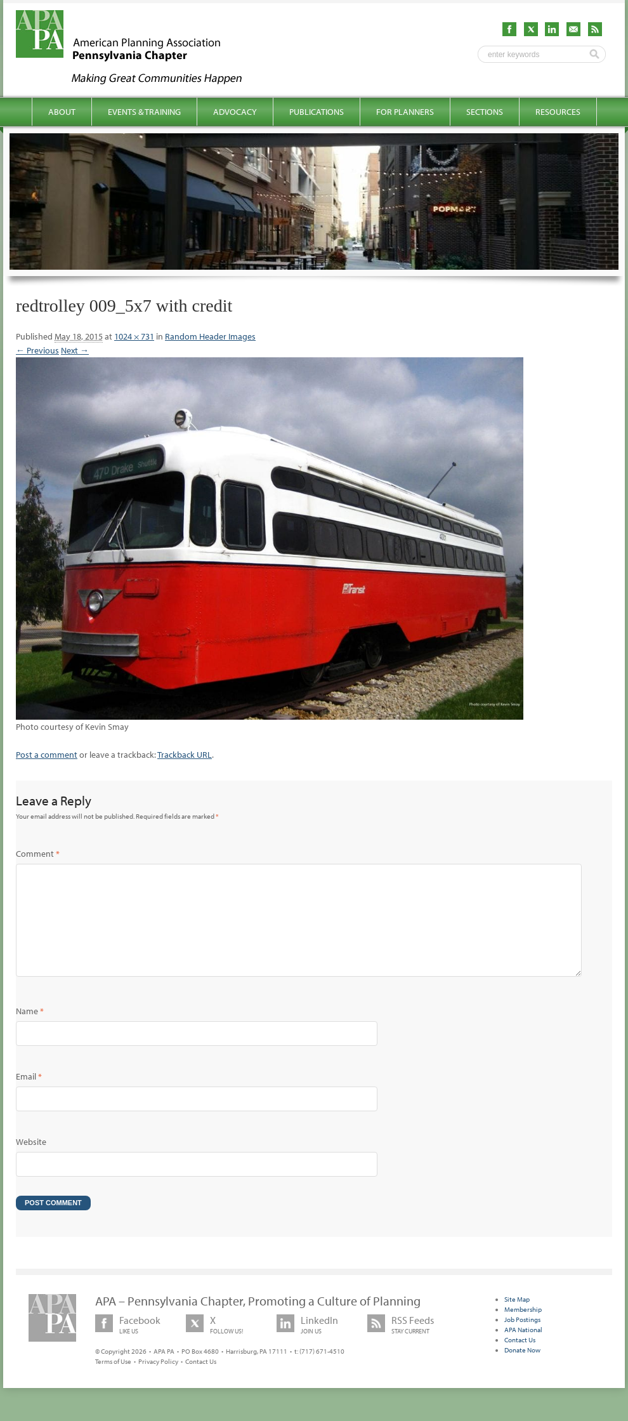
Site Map (517, 1319)
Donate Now (522, 1370)
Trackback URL (184, 754)
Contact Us (200, 1381)
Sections (484, 111)
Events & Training (144, 111)
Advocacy (235, 111)
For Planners (405, 111)
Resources (557, 111)
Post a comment (46, 754)
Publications (316, 111)
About (61, 111)
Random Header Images (210, 336)
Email (29, 1096)
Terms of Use (113, 1381)
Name (30, 1031)
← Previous (37, 350)
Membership (523, 1329)
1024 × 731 (134, 336)
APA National (523, 1349)
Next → (75, 350)
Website (31, 1162)
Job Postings (522, 1339)
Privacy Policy (158, 1381)
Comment (38, 853)
